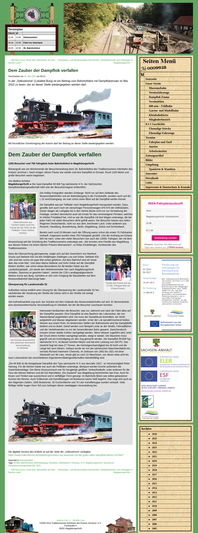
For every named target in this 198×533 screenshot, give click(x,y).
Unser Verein (153, 83)
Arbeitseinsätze (158, 151)
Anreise (153, 146)
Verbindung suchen (165, 238)
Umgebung (151, 164)
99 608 (16, 463)
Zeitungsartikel (26, 460)
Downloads (152, 178)
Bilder (149, 160)
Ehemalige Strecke (160, 128)
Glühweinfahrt (30, 37)
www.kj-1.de (62, 520)
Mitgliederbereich (159, 119)
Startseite (151, 79)
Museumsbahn (157, 88)
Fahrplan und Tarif (160, 142)
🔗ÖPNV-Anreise (175, 247)
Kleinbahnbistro (158, 115)
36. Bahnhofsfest (31, 48)
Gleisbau (75, 463)
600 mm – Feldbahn (160, 106)
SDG (38, 465)
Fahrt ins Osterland (32, 43)
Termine (150, 137)
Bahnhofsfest (27, 463)
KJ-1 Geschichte (155, 124)
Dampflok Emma (159, 97)
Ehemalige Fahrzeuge (162, 133)
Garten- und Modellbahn (164, 110)
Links (148, 182)
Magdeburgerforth (94, 463)
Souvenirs (151, 173)
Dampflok (53, 463)
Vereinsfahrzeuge (159, 92)
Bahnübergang (41, 463)
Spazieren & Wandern (162, 169)
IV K (82, 463)
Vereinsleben (156, 101)
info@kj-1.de (78, 520)
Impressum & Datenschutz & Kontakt (168, 187)
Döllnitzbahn (64, 463)
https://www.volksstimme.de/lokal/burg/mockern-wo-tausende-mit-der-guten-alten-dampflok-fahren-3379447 (66, 455)
